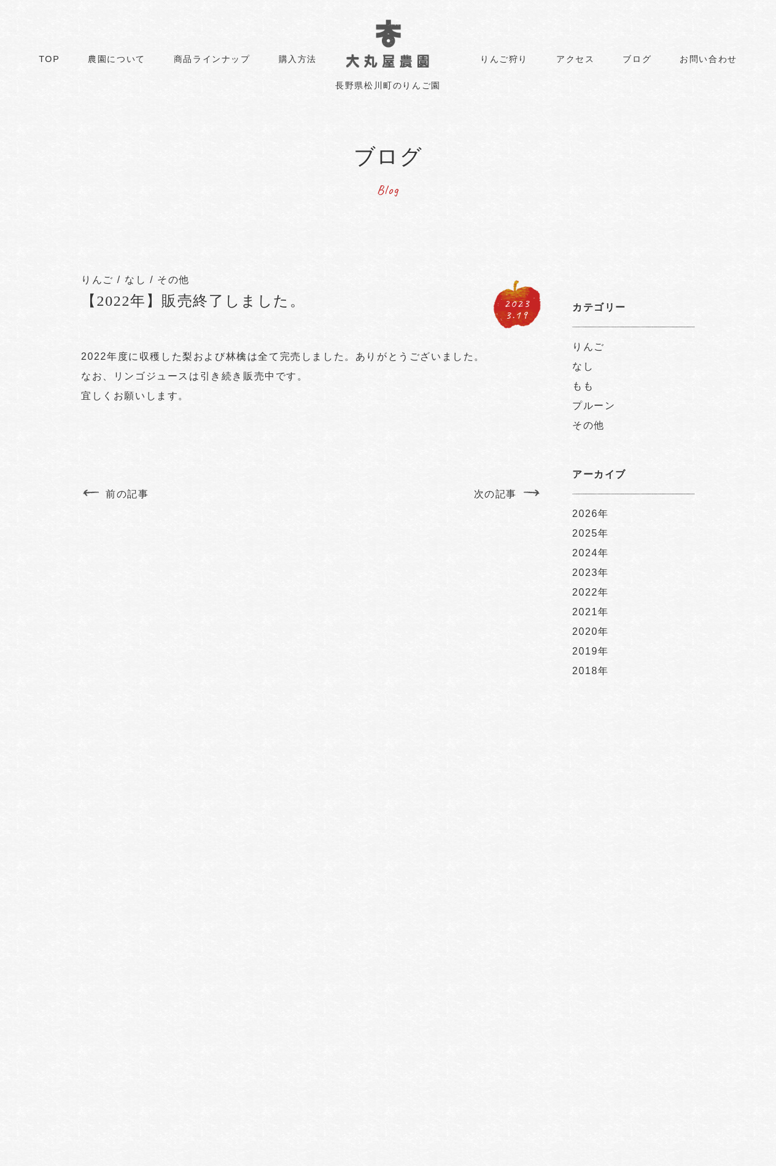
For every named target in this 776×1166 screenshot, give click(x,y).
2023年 (590, 572)
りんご (97, 279)
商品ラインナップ (212, 59)
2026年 (590, 513)
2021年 (590, 612)
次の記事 (495, 494)
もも (583, 386)
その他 (173, 279)
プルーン (593, 405)
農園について (117, 59)
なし (135, 279)
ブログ (637, 59)
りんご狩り (504, 59)
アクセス (575, 59)
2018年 (590, 671)
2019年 (590, 651)
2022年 (590, 592)
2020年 (590, 631)
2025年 (590, 533)
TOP (49, 59)
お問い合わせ (708, 59)
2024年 (590, 553)
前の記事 (127, 494)
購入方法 (298, 59)
